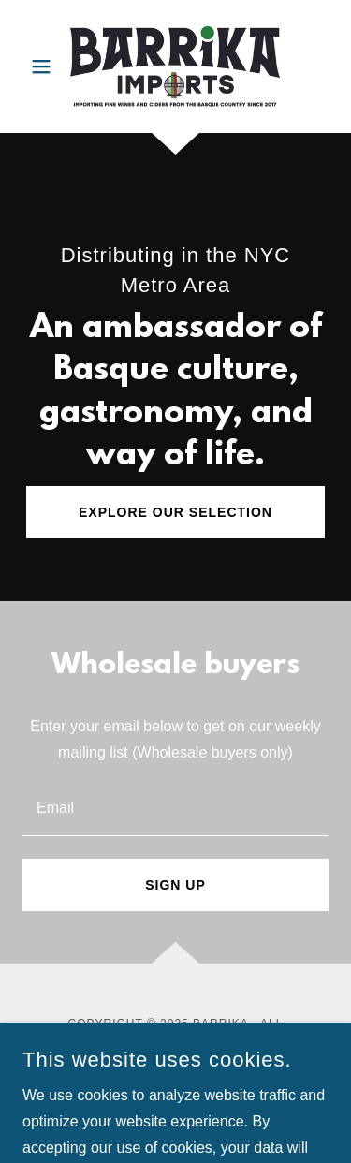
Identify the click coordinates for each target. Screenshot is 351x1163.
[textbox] (175, 806)
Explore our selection (175, 512)
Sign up (175, 884)
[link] (175, 66)
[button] (45, 66)
